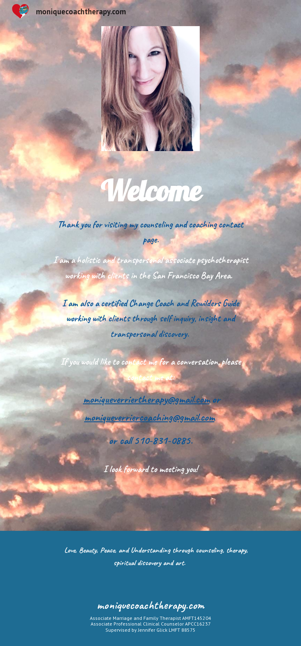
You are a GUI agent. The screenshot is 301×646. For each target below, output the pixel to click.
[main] (150, 191)
